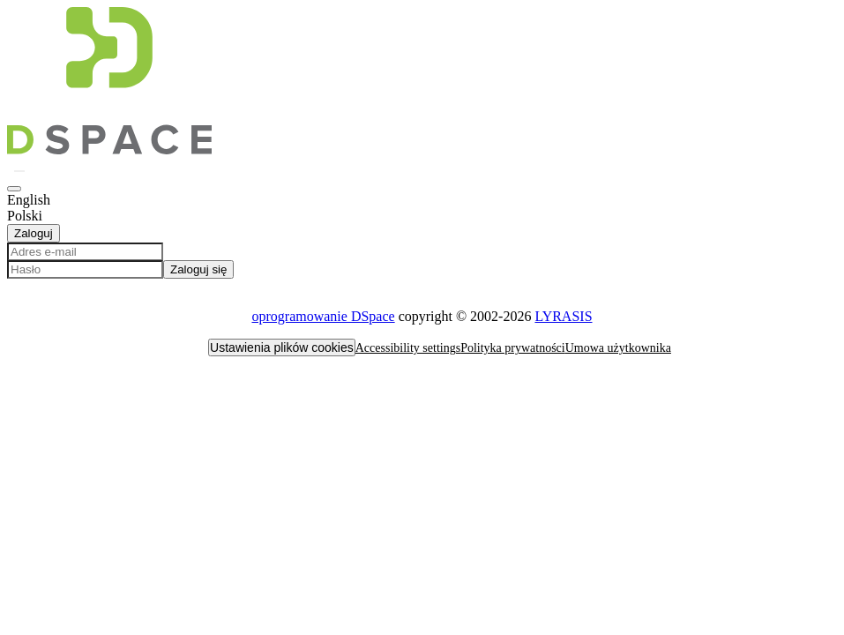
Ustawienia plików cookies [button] (282, 347)
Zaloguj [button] (33, 233)
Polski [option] (24, 215)
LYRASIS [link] (563, 316)
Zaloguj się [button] (198, 269)
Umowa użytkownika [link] (618, 348)
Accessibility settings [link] (407, 348)
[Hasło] (85, 269)
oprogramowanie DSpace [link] (322, 316)
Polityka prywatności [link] (512, 348)
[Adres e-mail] (85, 252)
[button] (109, 149)
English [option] (28, 199)
